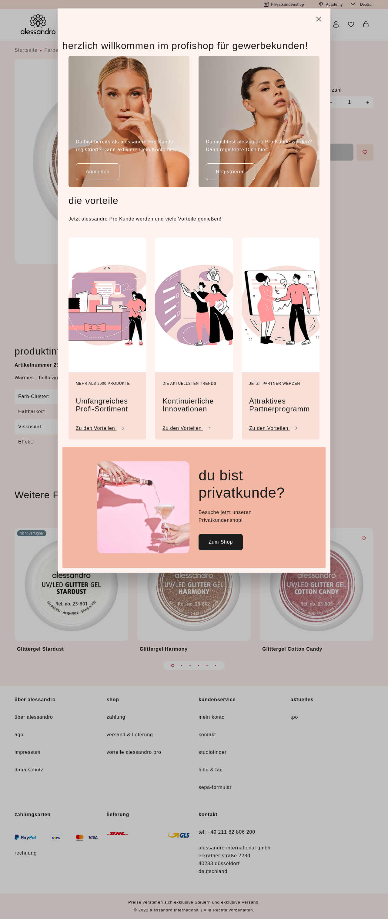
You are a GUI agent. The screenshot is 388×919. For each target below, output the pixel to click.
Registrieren (230, 171)
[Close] (319, 18)
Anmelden (97, 171)
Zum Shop (221, 542)
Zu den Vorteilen (100, 427)
